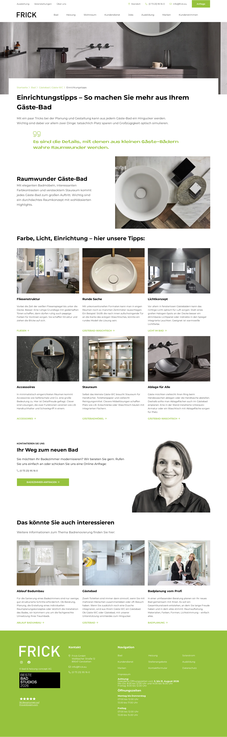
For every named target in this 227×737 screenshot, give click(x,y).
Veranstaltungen (43, 4)
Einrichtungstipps (76, 87)
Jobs (130, 14)
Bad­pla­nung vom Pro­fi (165, 591)
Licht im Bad (156, 330)
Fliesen (21, 330)
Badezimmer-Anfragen (42, 482)
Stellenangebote (157, 661)
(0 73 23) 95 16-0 (155, 4)
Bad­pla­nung (156, 622)
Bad (56, 14)
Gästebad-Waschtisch (97, 330)
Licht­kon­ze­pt (158, 299)
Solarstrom (188, 655)
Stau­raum (89, 387)
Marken (166, 14)
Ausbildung (147, 14)
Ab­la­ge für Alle (159, 387)
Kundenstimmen (188, 14)
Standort (134, 4)
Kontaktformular (157, 668)
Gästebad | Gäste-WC (51, 87)
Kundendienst (112, 14)
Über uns (61, 4)
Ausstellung (23, 4)
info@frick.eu (178, 4)
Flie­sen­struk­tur (28, 299)
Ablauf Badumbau (30, 591)
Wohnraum (90, 14)
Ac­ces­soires (26, 387)
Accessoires (25, 418)
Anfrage (201, 4)
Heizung (71, 14)
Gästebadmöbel (93, 418)
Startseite (22, 87)
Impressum (124, 674)
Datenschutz (189, 668)
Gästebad (89, 591)
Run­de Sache (92, 299)
